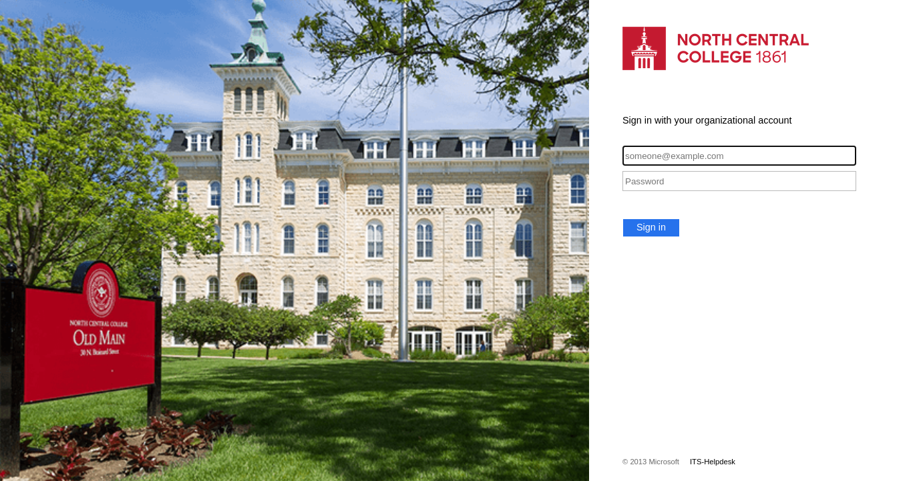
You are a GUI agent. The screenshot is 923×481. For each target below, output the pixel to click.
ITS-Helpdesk (712, 462)
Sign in (651, 227)
